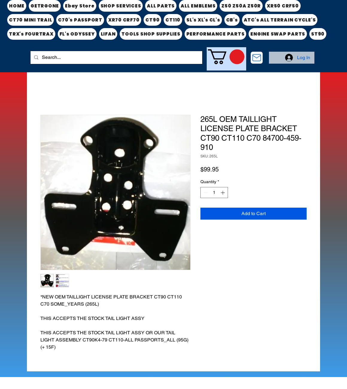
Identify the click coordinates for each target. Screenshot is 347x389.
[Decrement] (205, 192)
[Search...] (116, 57)
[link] (226, 56)
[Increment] (223, 192)
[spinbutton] (214, 192)
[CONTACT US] (257, 58)
